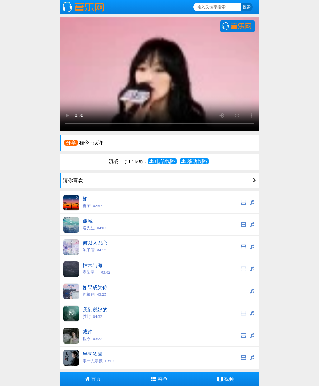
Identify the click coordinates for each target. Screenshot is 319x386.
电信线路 (162, 161)
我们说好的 (95, 309)
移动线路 (194, 161)
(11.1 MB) (134, 161)
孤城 (88, 221)
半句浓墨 (92, 354)
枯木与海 (92, 265)
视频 (225, 379)
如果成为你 (95, 287)
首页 (93, 379)
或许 (88, 331)
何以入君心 (95, 243)
